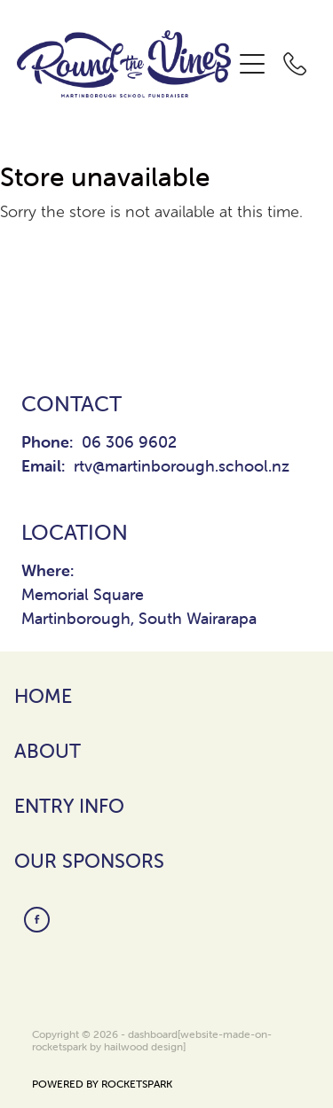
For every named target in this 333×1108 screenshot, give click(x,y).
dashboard (153, 1034)
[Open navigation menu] (252, 64)
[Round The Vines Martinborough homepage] (124, 64)
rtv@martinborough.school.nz (181, 466)
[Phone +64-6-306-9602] (295, 64)
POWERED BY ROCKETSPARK (102, 1083)
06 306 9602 (129, 442)
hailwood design (143, 1046)
